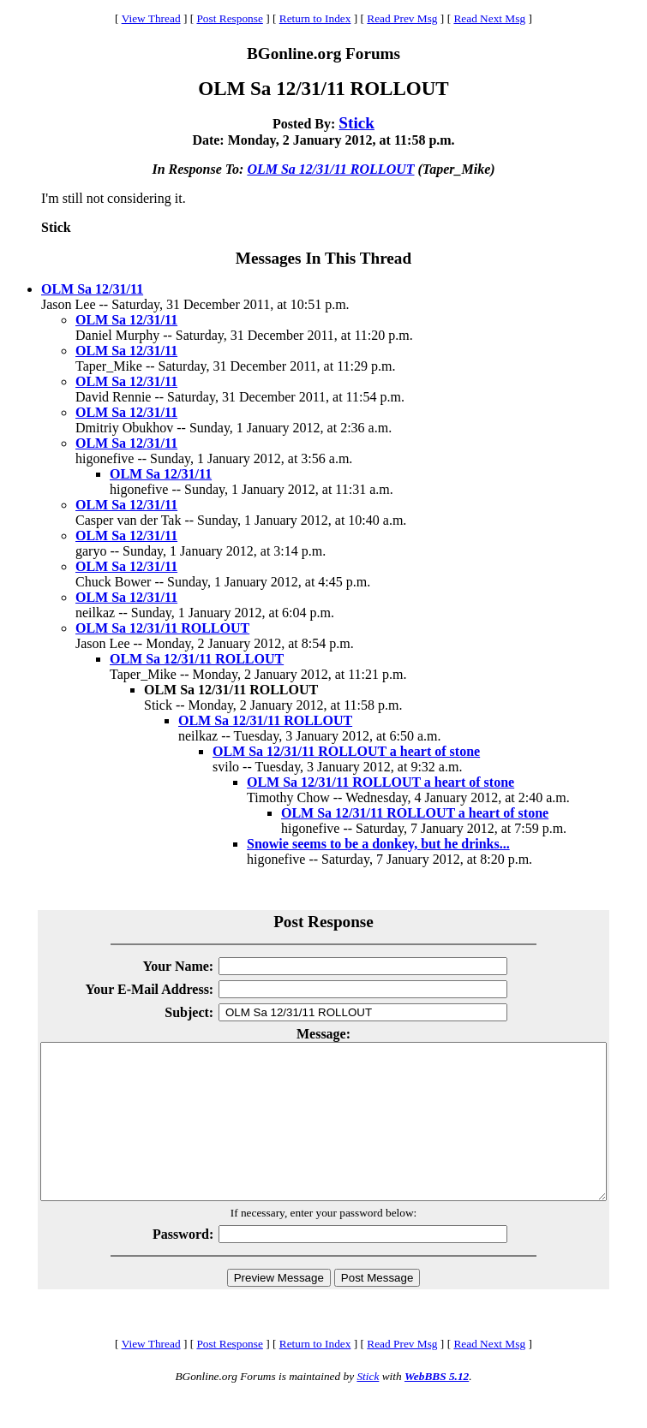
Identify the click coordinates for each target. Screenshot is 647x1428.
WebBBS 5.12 (436, 1407)
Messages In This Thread (323, 258)
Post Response (229, 18)
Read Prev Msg (402, 18)
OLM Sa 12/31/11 (92, 289)
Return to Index (315, 18)
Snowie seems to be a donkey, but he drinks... (378, 843)
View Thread (151, 18)
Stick (356, 123)
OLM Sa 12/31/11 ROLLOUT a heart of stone (346, 751)
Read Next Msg (489, 18)
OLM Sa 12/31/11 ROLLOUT (330, 169)
